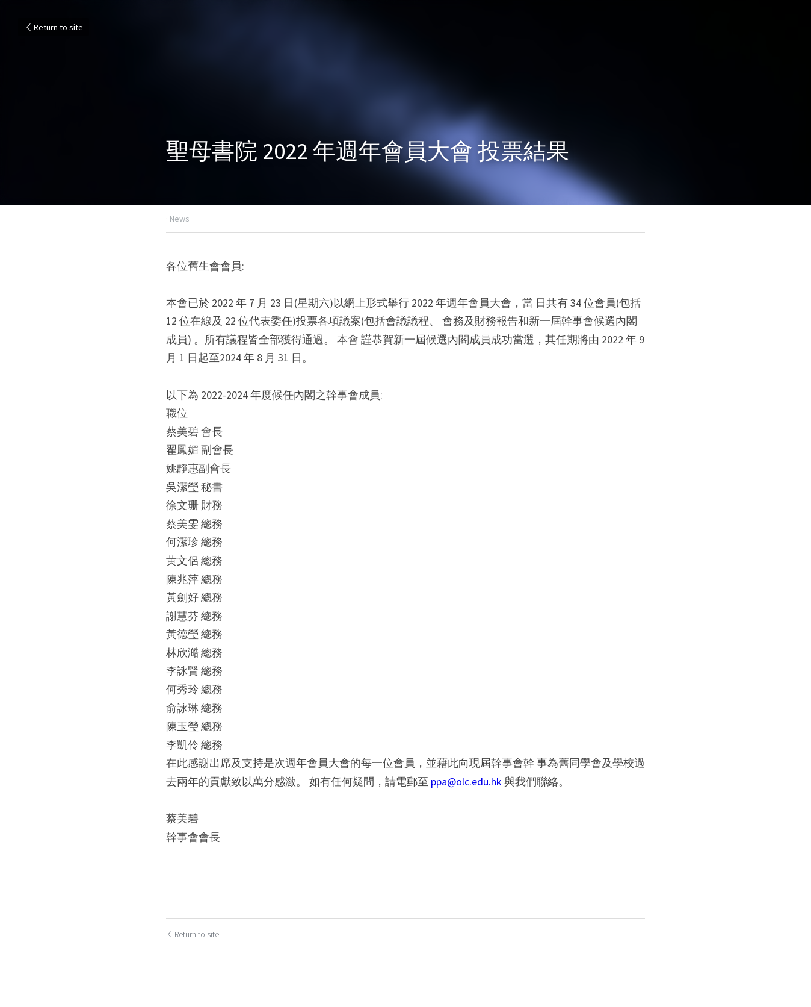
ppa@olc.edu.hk (466, 781)
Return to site (53, 27)
